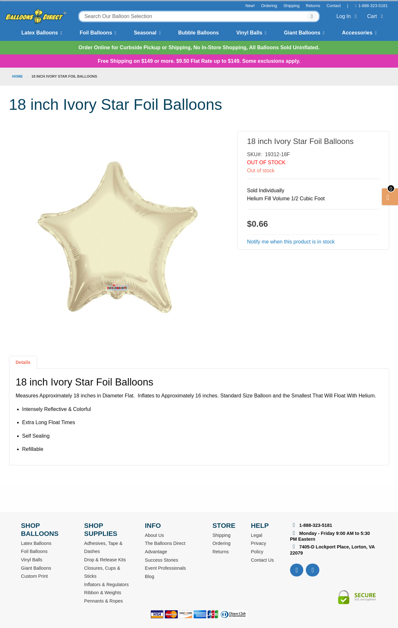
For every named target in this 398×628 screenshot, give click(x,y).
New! (250, 5)
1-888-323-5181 (373, 5)
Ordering (269, 5)
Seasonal (145, 32)
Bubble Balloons (198, 32)
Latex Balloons (39, 32)
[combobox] (199, 16)
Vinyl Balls (249, 32)
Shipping (292, 5)
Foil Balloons (96, 32)
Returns (313, 5)
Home (17, 76)
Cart (376, 16)
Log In (347, 16)
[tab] (23, 365)
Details (23, 362)
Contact (333, 5)
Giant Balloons (302, 32)
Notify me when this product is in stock (291, 241)
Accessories (357, 32)
